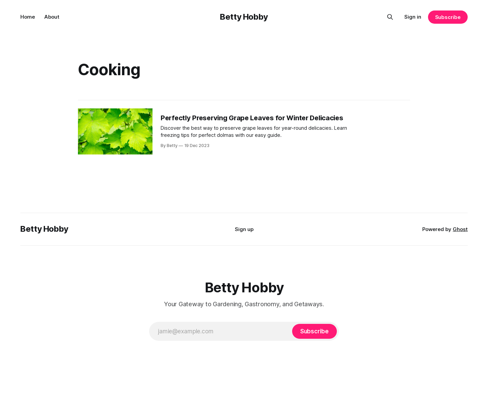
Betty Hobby (244, 17)
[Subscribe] (314, 331)
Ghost (460, 229)
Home (27, 17)
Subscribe (448, 17)
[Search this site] (390, 17)
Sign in (412, 17)
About (51, 17)
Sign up (244, 229)
